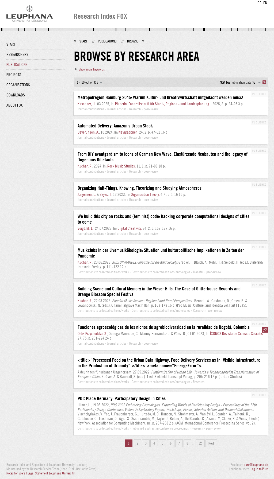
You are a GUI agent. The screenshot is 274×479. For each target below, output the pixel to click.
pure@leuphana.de (256, 464)
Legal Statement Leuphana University (51, 473)
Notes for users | (17, 473)
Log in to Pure (259, 469)
